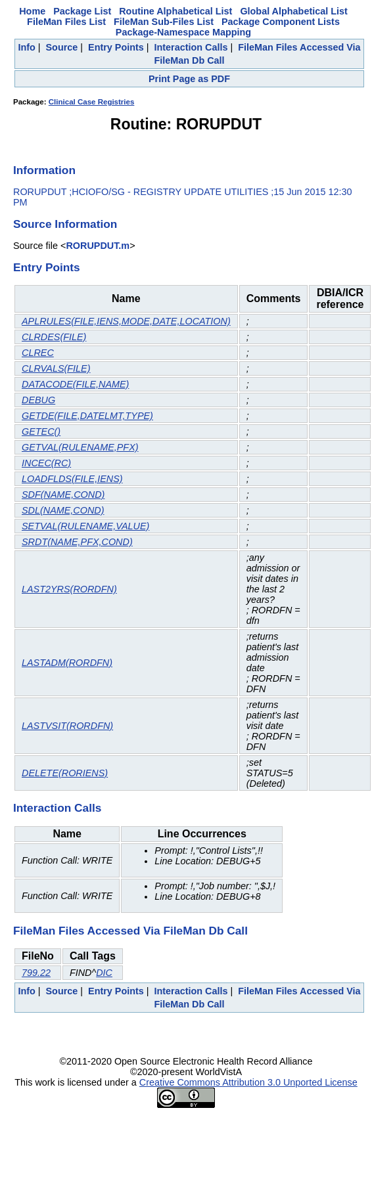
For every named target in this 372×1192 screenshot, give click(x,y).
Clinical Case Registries (92, 102)
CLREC (38, 352)
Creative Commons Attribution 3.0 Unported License (248, 1082)
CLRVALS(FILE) (56, 368)
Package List (82, 11)
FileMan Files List (66, 21)
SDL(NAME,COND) (63, 510)
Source (62, 47)
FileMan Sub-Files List (164, 21)
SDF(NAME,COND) (63, 494)
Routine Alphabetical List (175, 11)
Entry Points (116, 47)
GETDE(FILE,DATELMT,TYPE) (87, 415)
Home (32, 11)
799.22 (36, 972)
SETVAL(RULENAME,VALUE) (85, 526)
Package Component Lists (280, 21)
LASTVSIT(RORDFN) (67, 725)
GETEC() (41, 431)
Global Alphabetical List (293, 11)
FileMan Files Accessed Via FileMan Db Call (130, 930)
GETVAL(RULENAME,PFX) (80, 447)
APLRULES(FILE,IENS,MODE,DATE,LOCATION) (126, 321)
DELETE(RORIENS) (65, 773)
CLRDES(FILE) (54, 337)
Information (44, 170)
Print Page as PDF (189, 79)
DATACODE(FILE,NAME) (75, 384)
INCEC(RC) (46, 463)
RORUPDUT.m (97, 245)
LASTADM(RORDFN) (67, 662)
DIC (104, 972)
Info (26, 47)
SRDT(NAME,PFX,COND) (77, 542)
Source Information (65, 224)
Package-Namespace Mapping (183, 32)
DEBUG (38, 400)
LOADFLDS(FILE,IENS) (72, 479)
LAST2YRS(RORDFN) (69, 589)
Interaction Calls (191, 47)
